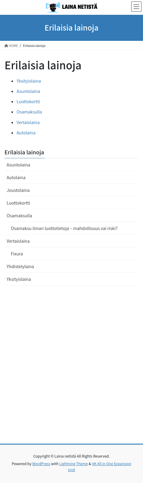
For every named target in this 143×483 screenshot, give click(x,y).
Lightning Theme (73, 463)
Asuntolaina (28, 91)
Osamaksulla (29, 112)
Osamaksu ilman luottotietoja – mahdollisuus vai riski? (64, 228)
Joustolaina (18, 190)
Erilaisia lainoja (24, 152)
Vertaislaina (28, 122)
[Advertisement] (71, 369)
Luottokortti (28, 101)
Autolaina (26, 133)
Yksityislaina (29, 81)
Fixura (17, 254)
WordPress (41, 463)
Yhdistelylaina (20, 266)
